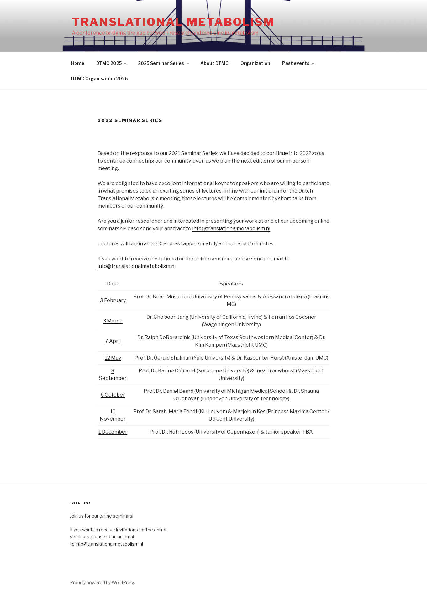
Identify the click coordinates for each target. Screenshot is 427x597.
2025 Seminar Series (164, 63)
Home (77, 63)
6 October (113, 395)
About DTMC (214, 63)
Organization (255, 63)
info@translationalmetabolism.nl (231, 229)
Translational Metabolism (173, 22)
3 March (113, 321)
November (113, 419)
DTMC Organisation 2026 (99, 78)
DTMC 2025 (112, 63)
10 (113, 411)
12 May (113, 358)
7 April (113, 341)
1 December (112, 432)
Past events (298, 63)
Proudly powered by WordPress (102, 582)
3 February (113, 300)
